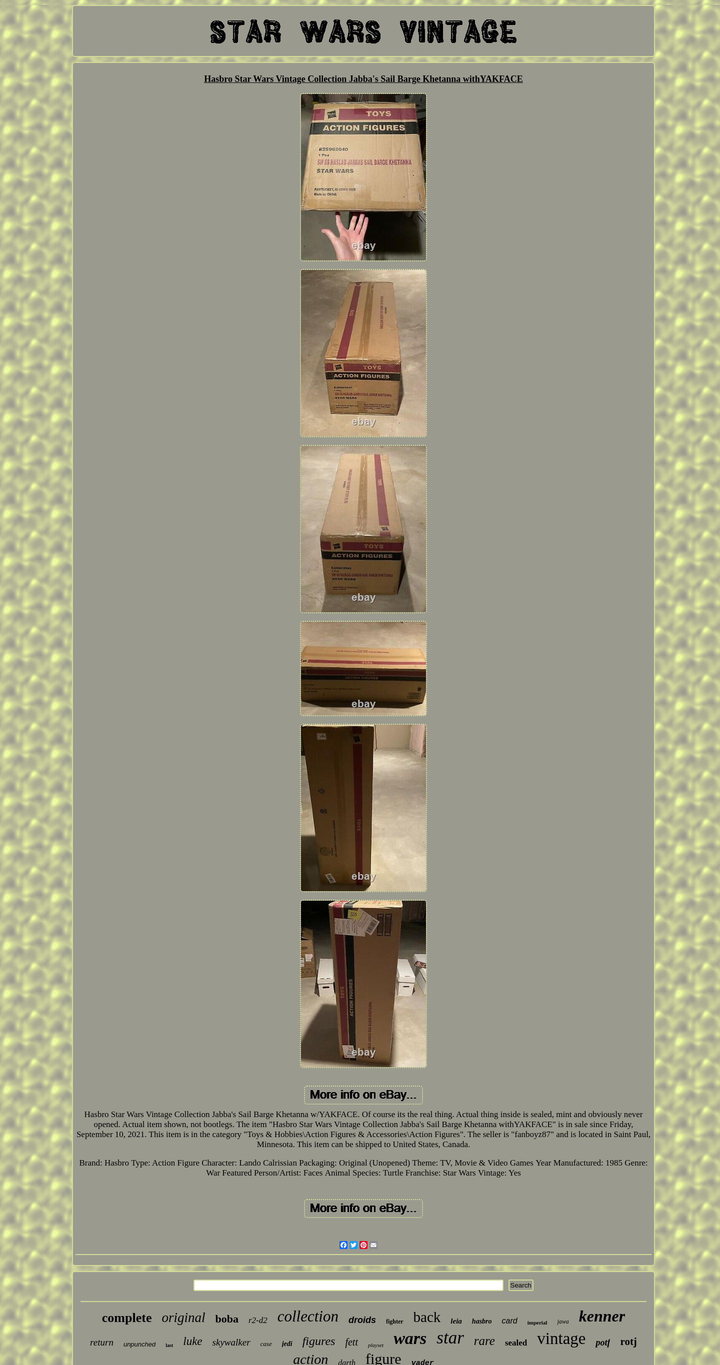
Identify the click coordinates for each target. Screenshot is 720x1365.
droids (362, 1320)
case (266, 1344)
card (510, 1321)
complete (127, 1318)
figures (319, 1341)
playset (376, 1345)
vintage (561, 1339)
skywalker (231, 1342)
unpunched (140, 1344)
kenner (602, 1316)
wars (410, 1338)
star (450, 1338)
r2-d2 (258, 1320)
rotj (628, 1342)
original (183, 1317)
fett (351, 1342)
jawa (562, 1321)
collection (308, 1316)
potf (603, 1343)
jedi (287, 1344)
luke (192, 1341)
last (169, 1345)
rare (484, 1341)
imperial (538, 1323)
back (427, 1317)
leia (456, 1321)
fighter (395, 1321)
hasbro (482, 1321)
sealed (516, 1343)
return (102, 1342)
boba (226, 1319)
